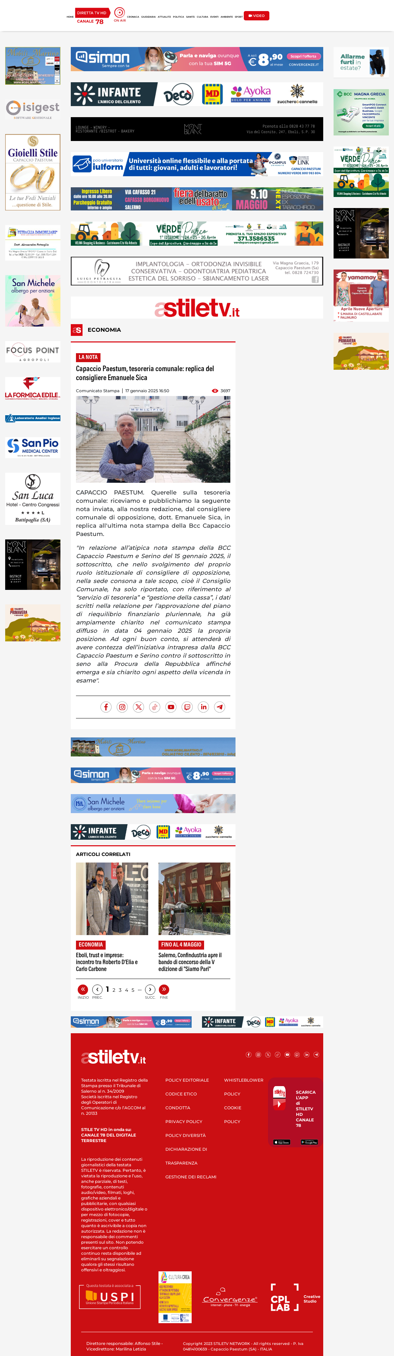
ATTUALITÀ (164, 17)
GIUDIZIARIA (148, 17)
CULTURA (202, 17)
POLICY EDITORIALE (187, 1080)
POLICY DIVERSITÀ (185, 1135)
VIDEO (257, 15)
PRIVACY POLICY (183, 1121)
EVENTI (214, 17)
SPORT (239, 17)
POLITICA (178, 17)
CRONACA (133, 17)
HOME (70, 17)
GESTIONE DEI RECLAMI (191, 1176)
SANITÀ (190, 17)
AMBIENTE (227, 17)
